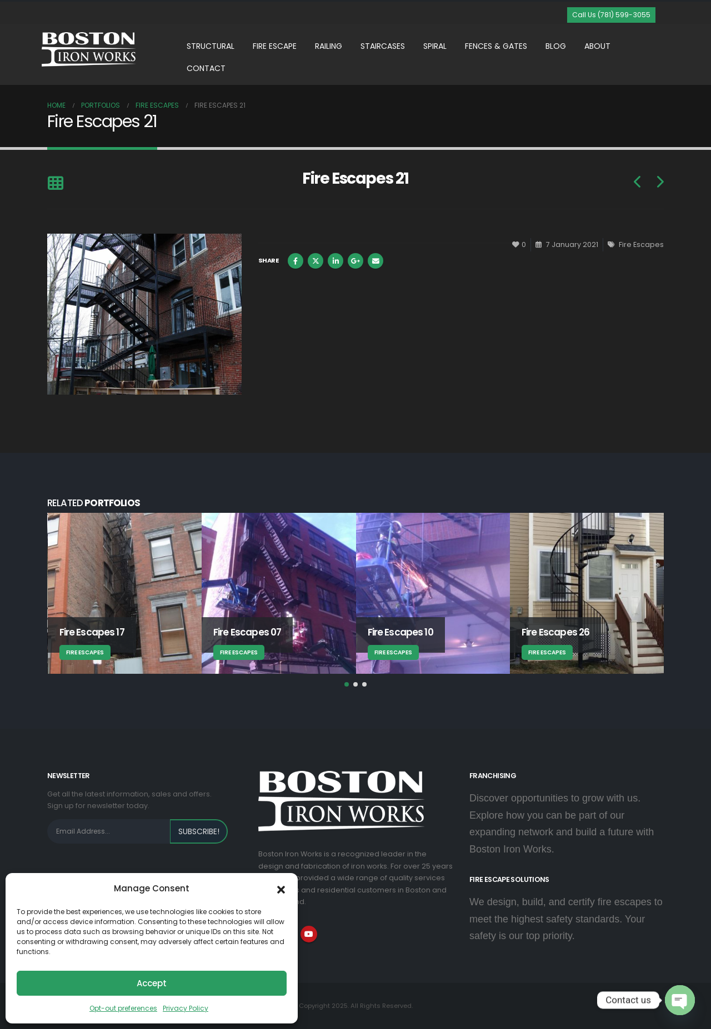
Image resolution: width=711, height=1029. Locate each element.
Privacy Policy (185, 1008)
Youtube (309, 934)
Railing (328, 46)
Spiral (435, 46)
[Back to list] (55, 184)
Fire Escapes (641, 244)
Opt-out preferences (123, 1008)
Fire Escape (275, 46)
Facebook (295, 261)
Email (375, 261)
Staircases (382, 46)
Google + (355, 261)
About (597, 46)
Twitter (315, 261)
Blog (555, 46)
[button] (281, 888)
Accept (152, 983)
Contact (206, 68)
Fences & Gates (496, 46)
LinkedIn (335, 261)
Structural (210, 46)
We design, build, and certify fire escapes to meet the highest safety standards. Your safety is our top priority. (566, 919)
